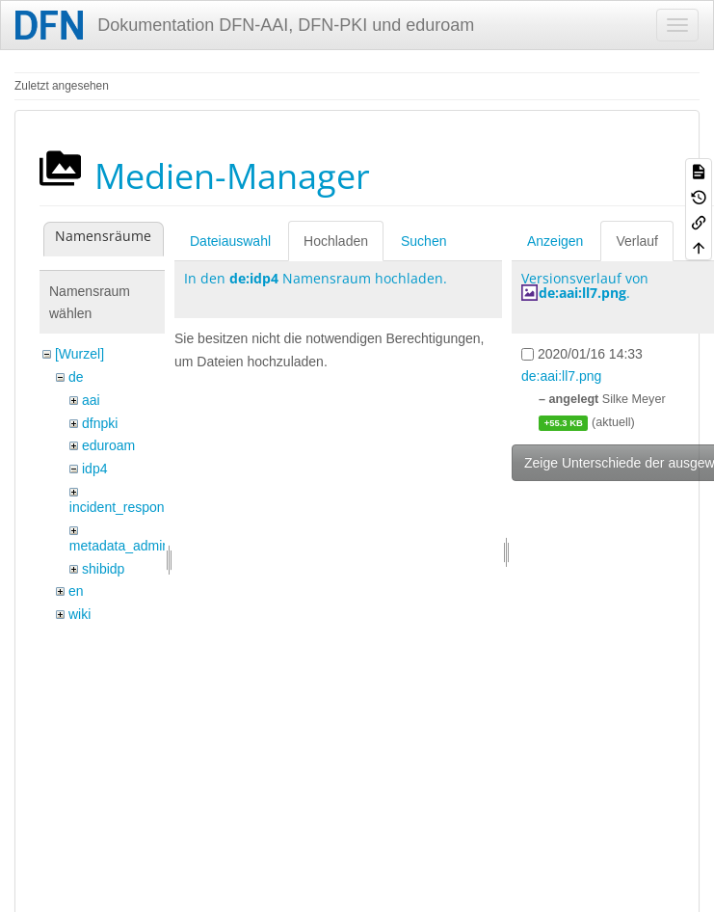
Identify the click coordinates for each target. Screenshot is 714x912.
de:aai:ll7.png (582, 292)
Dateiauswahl (230, 241)
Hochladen (336, 241)
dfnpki (100, 423)
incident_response (124, 507)
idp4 (94, 468)
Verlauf (637, 241)
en (76, 591)
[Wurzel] (79, 354)
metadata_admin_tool (134, 545)
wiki (79, 614)
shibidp (103, 569)
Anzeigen (555, 241)
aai (91, 400)
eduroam (108, 445)
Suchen (423, 241)
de (76, 377)
